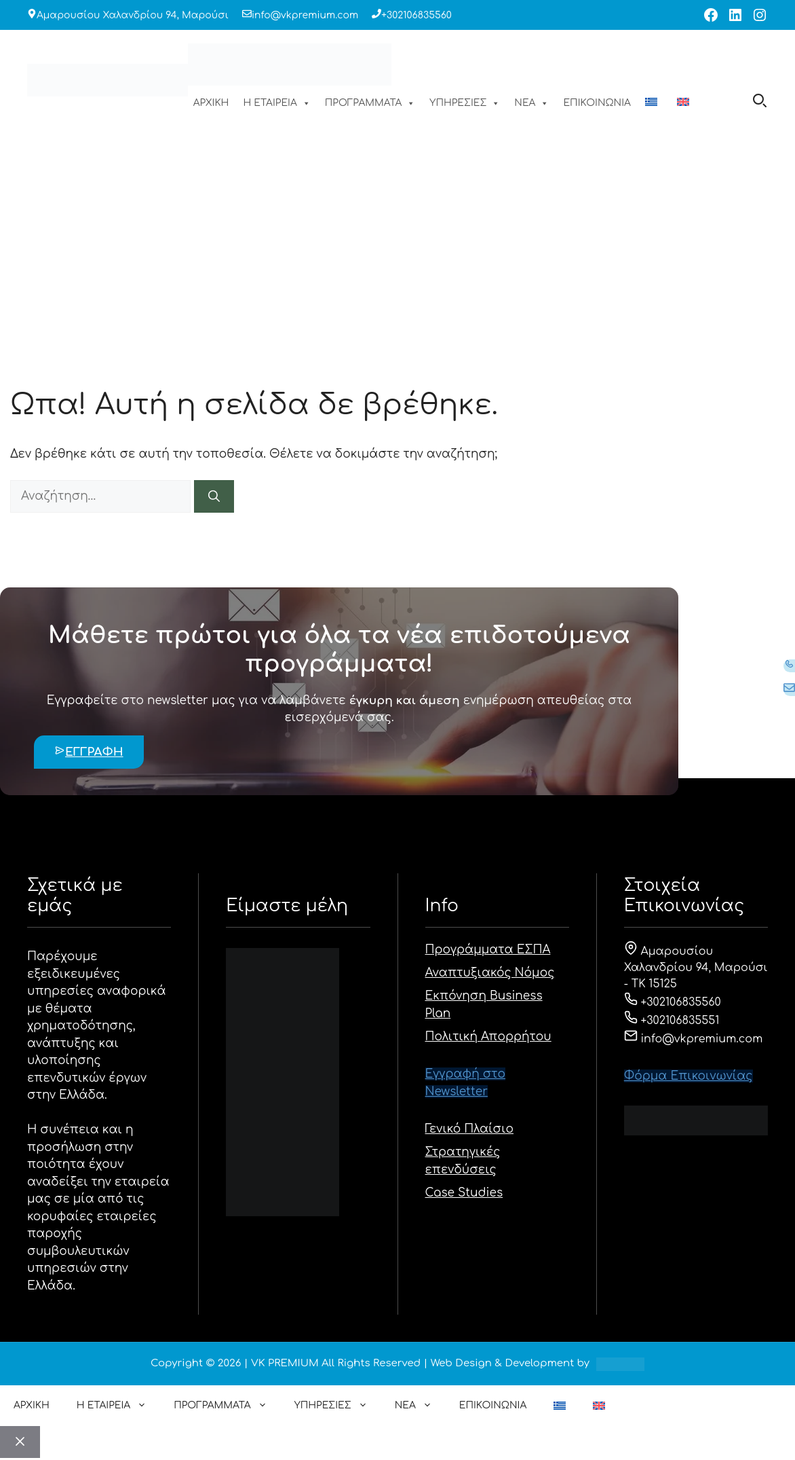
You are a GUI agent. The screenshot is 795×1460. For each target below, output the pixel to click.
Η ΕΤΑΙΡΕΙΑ (276, 103)
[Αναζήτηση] (214, 496)
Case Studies (464, 1192)
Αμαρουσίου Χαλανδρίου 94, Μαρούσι (133, 15)
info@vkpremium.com (305, 15)
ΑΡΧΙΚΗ (211, 103)
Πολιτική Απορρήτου (488, 1036)
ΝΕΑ (531, 103)
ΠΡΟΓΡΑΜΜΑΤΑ (370, 103)
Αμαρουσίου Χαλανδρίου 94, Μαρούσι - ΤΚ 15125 (696, 967)
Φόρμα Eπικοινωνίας (688, 1076)
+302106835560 (416, 15)
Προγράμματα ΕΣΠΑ (488, 949)
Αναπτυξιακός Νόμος (490, 972)
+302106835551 (672, 1021)
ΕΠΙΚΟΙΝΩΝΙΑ (596, 103)
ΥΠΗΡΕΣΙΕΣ (464, 103)
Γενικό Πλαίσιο (469, 1129)
